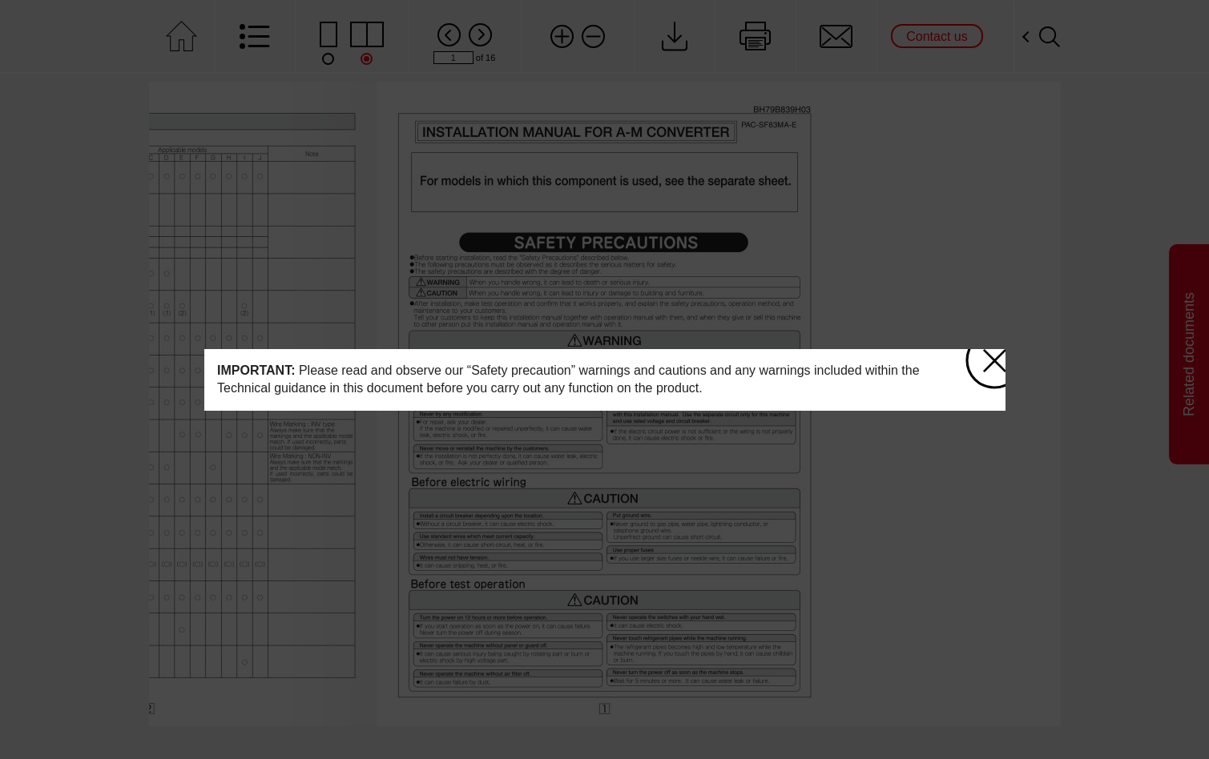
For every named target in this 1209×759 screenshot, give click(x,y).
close (989, 356)
